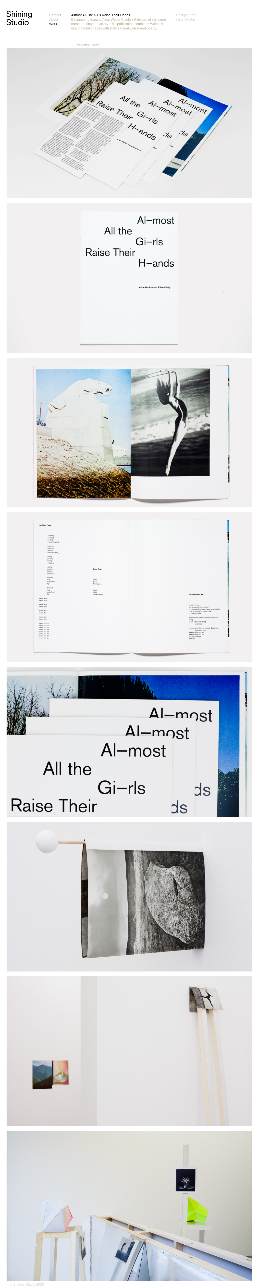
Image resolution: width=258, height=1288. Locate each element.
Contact (55, 15)
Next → (97, 45)
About (53, 19)
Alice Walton (185, 19)
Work (53, 24)
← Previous (80, 45)
